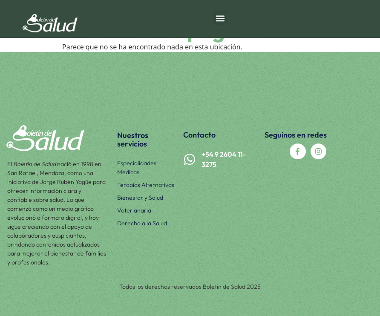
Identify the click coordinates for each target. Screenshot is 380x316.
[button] (220, 18)
